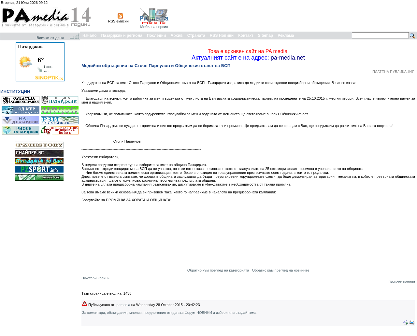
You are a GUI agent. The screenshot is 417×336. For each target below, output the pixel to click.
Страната (196, 35)
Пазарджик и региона (121, 35)
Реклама (286, 35)
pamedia (123, 305)
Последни (156, 35)
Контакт (245, 35)
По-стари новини (95, 278)
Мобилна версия (154, 27)
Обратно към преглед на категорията (218, 270)
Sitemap (265, 35)
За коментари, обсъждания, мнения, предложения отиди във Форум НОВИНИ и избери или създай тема (169, 313)
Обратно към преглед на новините (280, 270)
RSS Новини (222, 35)
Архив (176, 35)
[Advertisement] (297, 15)
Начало (89, 35)
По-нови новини (402, 282)
